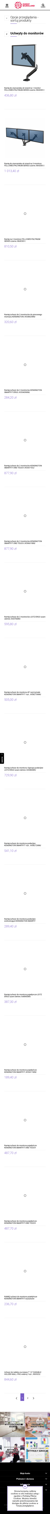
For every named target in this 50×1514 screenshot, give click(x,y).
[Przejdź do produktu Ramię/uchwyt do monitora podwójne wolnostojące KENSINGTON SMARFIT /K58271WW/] (25, 893)
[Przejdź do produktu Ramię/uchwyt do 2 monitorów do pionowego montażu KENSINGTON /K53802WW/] (25, 289)
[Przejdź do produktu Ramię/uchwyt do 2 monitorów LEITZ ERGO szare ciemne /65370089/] (25, 591)
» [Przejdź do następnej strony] (33, 1397)
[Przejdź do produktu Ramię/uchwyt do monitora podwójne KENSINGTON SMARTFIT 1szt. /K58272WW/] (25, 818)
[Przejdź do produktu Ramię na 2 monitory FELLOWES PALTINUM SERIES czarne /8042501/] (25, 214)
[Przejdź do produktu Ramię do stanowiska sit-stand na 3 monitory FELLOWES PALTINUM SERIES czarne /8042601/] (25, 138)
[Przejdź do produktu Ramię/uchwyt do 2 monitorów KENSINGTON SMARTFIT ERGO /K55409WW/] (25, 365)
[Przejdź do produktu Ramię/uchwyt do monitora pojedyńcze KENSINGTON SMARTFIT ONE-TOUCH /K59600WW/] (25, 1120)
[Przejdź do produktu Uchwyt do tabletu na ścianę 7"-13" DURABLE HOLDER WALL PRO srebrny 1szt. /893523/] (25, 1347)
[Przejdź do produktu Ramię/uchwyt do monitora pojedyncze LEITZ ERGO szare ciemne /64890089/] (25, 969)
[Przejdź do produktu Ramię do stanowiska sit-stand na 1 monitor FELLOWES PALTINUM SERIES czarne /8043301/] (25, 63)
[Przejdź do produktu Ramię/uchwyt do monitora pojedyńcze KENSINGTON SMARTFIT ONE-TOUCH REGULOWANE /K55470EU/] (25, 1196)
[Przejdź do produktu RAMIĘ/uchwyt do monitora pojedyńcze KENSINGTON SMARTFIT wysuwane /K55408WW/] (25, 1271)
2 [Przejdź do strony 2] (27, 1398)
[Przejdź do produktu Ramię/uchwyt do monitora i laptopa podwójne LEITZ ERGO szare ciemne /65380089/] (25, 742)
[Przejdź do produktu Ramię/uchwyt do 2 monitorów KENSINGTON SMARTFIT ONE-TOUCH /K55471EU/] (25, 440)
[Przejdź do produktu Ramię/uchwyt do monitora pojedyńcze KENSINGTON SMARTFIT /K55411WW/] (25, 1044)
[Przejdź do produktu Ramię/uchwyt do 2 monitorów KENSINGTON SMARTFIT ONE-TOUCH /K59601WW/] (25, 516)
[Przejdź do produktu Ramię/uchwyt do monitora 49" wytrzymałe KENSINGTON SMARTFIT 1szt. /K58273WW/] (25, 667)
